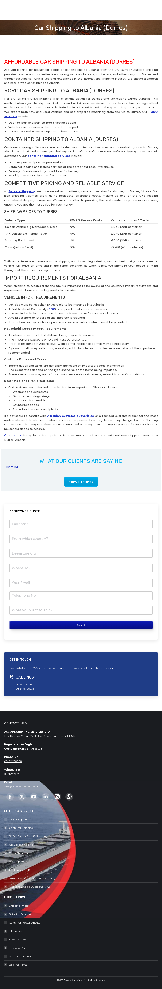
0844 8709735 (25, 688)
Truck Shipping (18, 853)
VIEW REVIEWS (81, 482)
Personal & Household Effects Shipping (32, 878)
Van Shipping (17, 861)
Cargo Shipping (18, 819)
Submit (81, 625)
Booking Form (18, 964)
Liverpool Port (17, 947)
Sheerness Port (18, 939)
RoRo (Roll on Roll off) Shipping (28, 836)
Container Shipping (21, 827)
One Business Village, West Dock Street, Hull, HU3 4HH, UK (39, 736)
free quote (73, 668)
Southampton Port (21, 956)
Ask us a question (45, 668)
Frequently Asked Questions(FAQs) (30, 886)
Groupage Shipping (21, 844)
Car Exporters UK (19, 869)
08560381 (37, 748)
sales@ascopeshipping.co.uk (21, 786)
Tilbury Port (16, 931)
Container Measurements (24, 922)
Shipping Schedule (20, 914)
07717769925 (12, 773)
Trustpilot (11, 467)
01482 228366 (24, 684)
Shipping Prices (18, 905)
